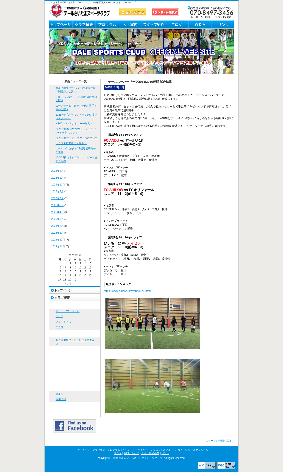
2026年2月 (57, 177)
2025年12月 (58, 184)
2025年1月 (57, 232)
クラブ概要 (83, 24)
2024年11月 (58, 246)
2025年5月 (57, 205)
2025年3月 (57, 219)
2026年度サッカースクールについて (77, 137)
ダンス (59, 316)
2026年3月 (57, 170)
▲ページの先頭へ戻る (219, 440)
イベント (74, 333)
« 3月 (68, 283)
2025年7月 (57, 191)
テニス (59, 327)
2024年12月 (58, 239)
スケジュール (74, 372)
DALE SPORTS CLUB (79, 11)
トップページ (60, 24)
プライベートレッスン (74, 350)
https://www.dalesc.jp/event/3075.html (127, 291)
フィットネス (63, 321)
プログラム (107, 24)
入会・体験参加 (74, 406)
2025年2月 (57, 225)
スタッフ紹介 (153, 24)
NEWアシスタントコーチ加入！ (74, 123)
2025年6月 (57, 198)
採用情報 (61, 399)
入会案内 (130, 24)
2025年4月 (57, 212)
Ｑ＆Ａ (199, 24)
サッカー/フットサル (67, 311)
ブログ (176, 24)
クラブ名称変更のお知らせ (71, 143)
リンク (222, 24)
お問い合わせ (74, 387)
